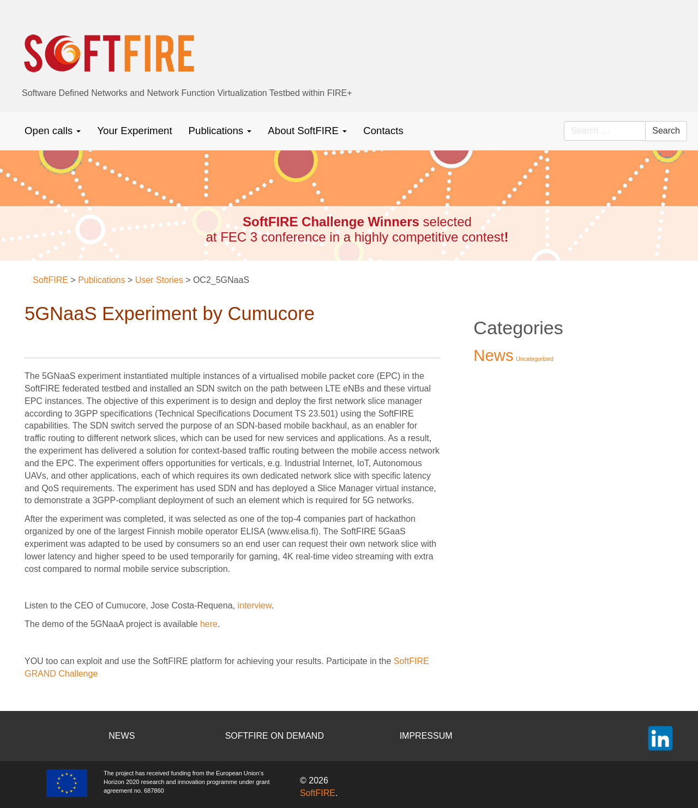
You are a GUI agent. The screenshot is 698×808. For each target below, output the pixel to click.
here (209, 624)
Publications (220, 130)
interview (254, 605)
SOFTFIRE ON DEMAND (274, 735)
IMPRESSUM (426, 735)
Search (666, 130)
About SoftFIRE (307, 130)
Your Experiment (134, 130)
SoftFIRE (317, 793)
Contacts (383, 130)
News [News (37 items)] (493, 355)
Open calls (53, 130)
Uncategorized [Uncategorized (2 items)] (534, 358)
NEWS (122, 735)
